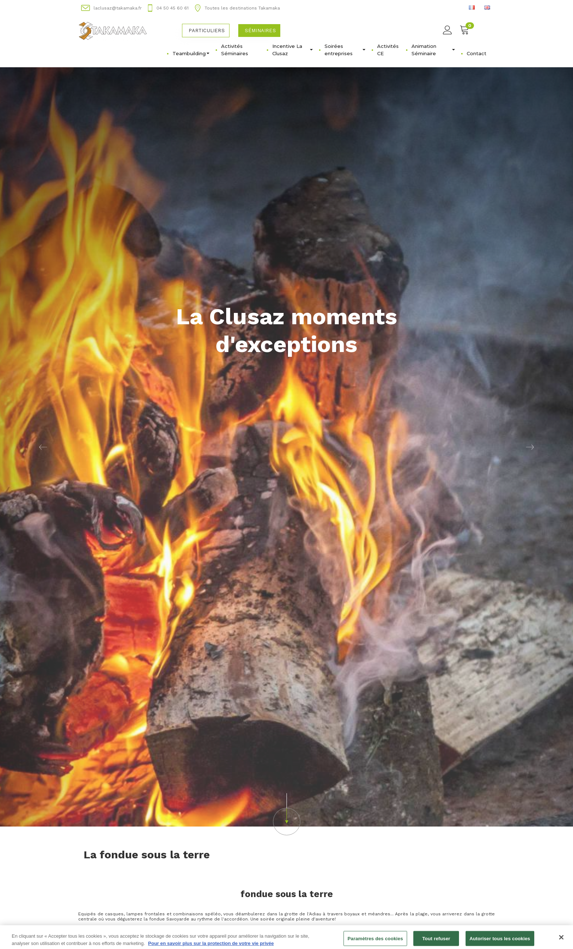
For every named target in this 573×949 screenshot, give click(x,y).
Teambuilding (190, 53)
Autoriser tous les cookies (500, 941)
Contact (476, 53)
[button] (43, 447)
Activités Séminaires (234, 49)
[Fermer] (561, 940)
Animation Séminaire (433, 49)
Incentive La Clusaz (292, 49)
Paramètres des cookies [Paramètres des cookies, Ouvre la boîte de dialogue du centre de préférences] (375, 941)
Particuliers (206, 30)
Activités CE (388, 49)
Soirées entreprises (345, 49)
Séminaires (260, 30)
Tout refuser (436, 941)
